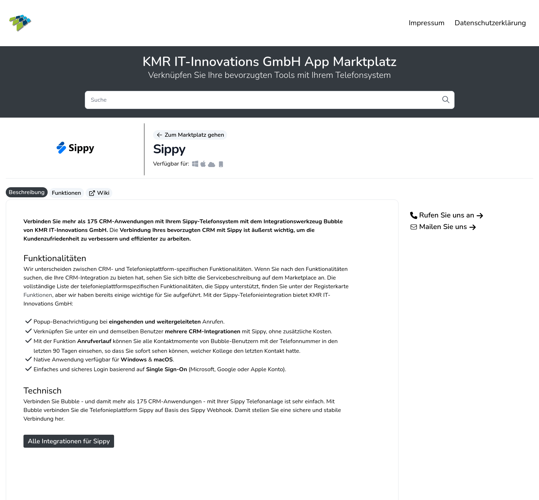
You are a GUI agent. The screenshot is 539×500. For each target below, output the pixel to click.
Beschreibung (27, 192)
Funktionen (66, 193)
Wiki (99, 193)
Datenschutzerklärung (490, 23)
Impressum (426, 23)
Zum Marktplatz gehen (190, 135)
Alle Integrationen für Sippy (69, 441)
